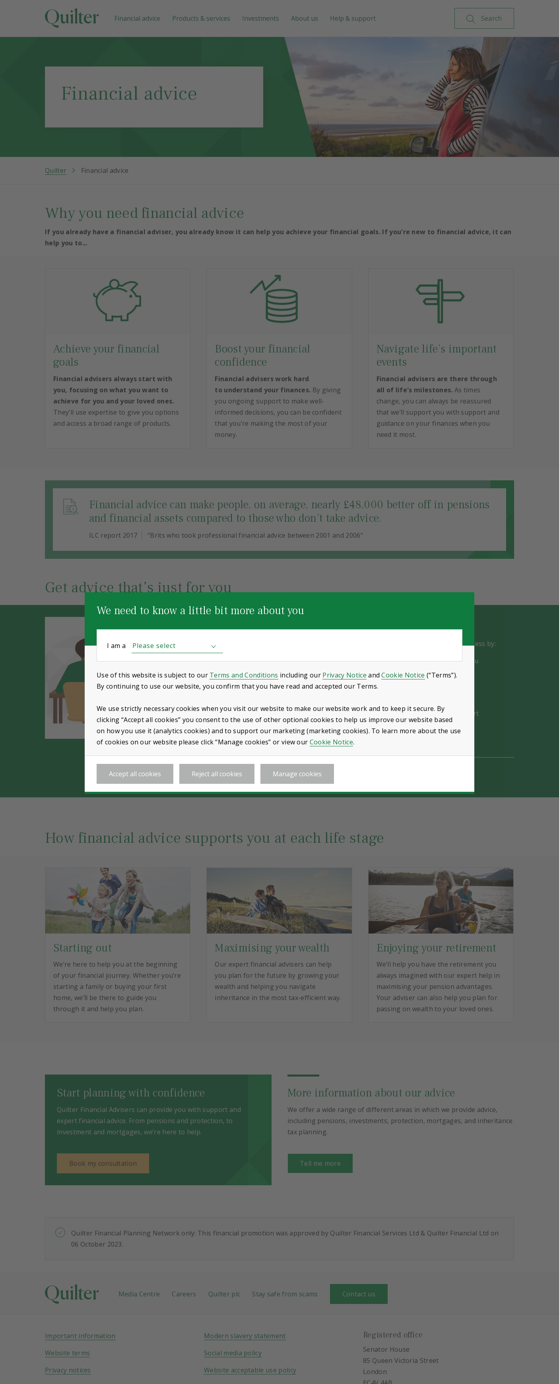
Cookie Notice (403, 675)
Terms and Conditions (244, 675)
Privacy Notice (344, 675)
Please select (154, 645)
